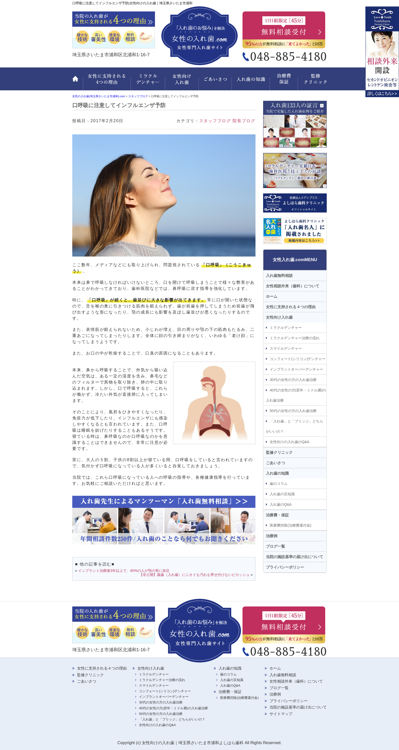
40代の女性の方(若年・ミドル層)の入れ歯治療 (296, 395)
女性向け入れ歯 (182, 81)
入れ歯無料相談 (279, 275)
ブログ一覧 (275, 546)
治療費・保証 (285, 81)
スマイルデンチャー (286, 348)
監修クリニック (313, 81)
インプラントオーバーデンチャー (296, 369)
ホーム (77, 81)
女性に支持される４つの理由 (291, 307)
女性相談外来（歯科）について (292, 286)
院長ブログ (244, 121)
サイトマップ (280, 714)
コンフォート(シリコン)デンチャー (297, 359)
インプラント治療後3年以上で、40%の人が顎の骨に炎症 (123, 571)
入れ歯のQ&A (281, 504)
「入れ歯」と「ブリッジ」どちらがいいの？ (294, 426)
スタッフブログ (215, 121)
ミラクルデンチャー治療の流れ (295, 338)
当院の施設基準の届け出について (294, 557)
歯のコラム (279, 484)
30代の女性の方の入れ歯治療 (293, 380)
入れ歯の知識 (252, 81)
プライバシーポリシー (285, 567)
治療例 (271, 536)
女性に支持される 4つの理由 (107, 81)
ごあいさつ (216, 81)
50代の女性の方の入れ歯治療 (293, 411)
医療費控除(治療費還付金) (290, 525)
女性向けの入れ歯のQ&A (289, 442)
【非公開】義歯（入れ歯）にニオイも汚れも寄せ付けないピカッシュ (194, 575)
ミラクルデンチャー (148, 81)
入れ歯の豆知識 (282, 494)
